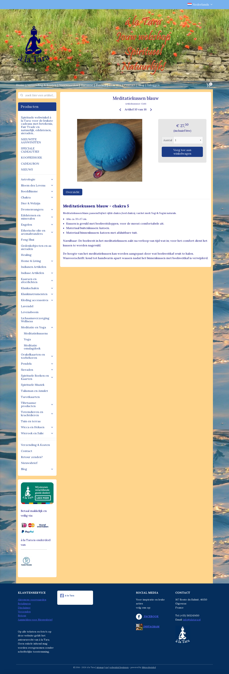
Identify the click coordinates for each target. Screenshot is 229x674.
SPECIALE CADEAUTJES (30, 150)
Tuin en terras (31, 421)
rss (106, 667)
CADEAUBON (30, 163)
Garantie (87, 85)
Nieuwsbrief (29, 463)
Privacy (101, 85)
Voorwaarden (68, 85)
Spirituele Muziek (32, 384)
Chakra (37, 197)
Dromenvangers (37, 209)
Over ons (115, 85)
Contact (129, 85)
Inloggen (153, 85)
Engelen (37, 224)
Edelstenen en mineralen (37, 216)
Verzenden (24, 611)
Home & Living (37, 261)
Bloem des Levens (37, 185)
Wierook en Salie (37, 433)
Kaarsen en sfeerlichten (37, 280)
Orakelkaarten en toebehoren (37, 356)
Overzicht (72, 192)
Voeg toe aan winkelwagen (182, 151)
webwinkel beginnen (119, 667)
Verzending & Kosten (41, 85)
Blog (141, 85)
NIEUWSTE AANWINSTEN (31, 140)
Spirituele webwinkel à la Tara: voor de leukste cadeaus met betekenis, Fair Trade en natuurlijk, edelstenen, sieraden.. (37, 125)
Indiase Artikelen (37, 273)
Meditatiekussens (36, 333)
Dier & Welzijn (30, 203)
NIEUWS (27, 169)
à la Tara (67, 595)
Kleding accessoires (37, 300)
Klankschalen (37, 288)
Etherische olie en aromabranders (37, 232)
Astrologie (37, 179)
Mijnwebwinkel (149, 667)
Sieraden (37, 369)
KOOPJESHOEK (31, 157)
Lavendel (27, 306)
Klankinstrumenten (37, 294)
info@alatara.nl (192, 619)
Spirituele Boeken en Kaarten (37, 377)
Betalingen (24, 603)
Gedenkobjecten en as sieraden (36, 247)
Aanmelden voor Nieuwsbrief (35, 619)
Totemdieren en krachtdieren (37, 413)
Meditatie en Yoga (37, 327)
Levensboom (29, 312)
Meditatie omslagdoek (32, 347)
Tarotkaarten (30, 397)
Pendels (37, 363)
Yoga (27, 339)
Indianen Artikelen (33, 267)
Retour (22, 615)
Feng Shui (27, 239)
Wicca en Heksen (37, 427)
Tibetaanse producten (37, 404)
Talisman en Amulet (34, 391)
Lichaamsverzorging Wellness (35, 319)
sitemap (100, 667)
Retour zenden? (32, 457)
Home (20, 85)
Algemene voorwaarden (32, 599)
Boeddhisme (37, 191)
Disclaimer (24, 607)
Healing (26, 255)
